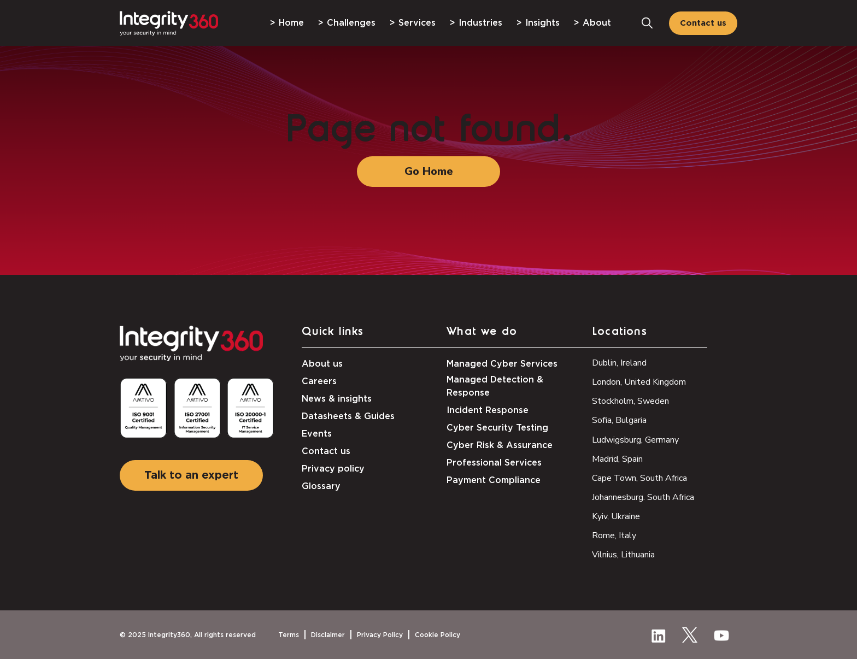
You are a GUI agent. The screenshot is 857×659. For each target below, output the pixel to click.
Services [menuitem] (417, 23)
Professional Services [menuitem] (494, 462)
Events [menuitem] (317, 433)
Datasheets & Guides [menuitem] (348, 416)
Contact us (703, 23)
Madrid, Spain (617, 459)
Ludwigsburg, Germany (635, 440)
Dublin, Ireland (619, 363)
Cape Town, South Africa (639, 478)
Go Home (428, 171)
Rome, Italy (614, 535)
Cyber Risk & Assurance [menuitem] (500, 445)
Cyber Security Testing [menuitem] (497, 427)
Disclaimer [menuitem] (328, 635)
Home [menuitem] (291, 23)
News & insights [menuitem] (337, 399)
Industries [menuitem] (480, 23)
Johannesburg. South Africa (643, 497)
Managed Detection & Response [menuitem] (495, 386)
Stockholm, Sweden (630, 401)
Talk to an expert (191, 475)
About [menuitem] (597, 23)
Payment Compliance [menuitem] (494, 480)
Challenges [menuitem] (351, 23)
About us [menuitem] (322, 364)
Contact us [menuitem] (326, 451)
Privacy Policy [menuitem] (380, 635)
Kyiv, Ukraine (616, 516)
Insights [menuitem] (542, 23)
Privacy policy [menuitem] (333, 468)
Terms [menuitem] (288, 635)
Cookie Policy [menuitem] (437, 635)
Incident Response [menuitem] (488, 410)
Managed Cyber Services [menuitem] (502, 364)
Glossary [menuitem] (321, 486)
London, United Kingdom (639, 382)
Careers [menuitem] (319, 381)
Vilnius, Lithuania (623, 555)
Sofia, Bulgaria (619, 420)
